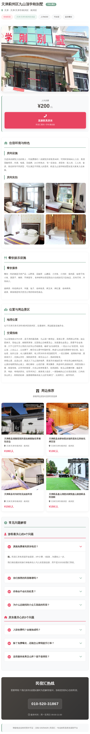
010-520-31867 (45, 704)
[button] (41, 88)
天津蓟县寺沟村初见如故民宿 (18, 494)
